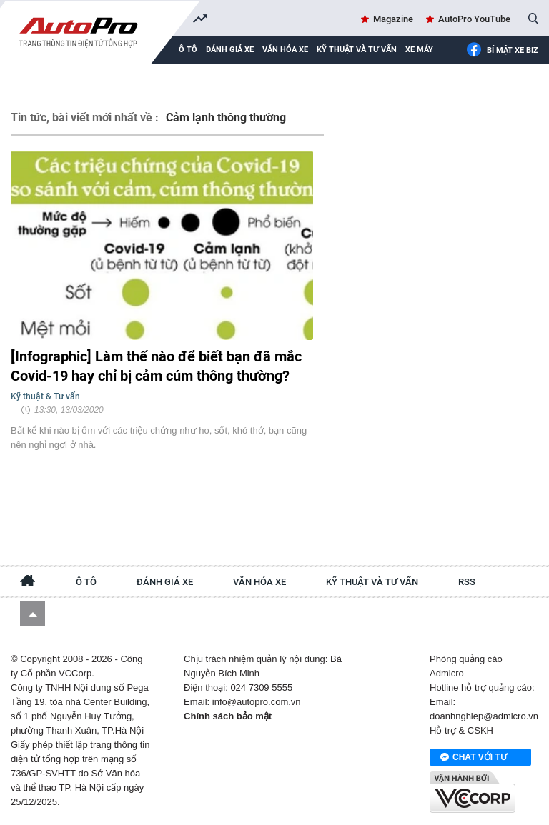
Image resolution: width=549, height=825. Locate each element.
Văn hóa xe (285, 49)
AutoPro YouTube (474, 19)
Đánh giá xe (230, 49)
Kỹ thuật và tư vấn (357, 49)
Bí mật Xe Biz (502, 51)
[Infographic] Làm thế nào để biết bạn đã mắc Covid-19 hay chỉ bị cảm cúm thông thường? (156, 366)
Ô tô (86, 581)
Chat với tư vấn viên (473, 758)
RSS (466, 581)
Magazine (393, 19)
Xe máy (419, 49)
